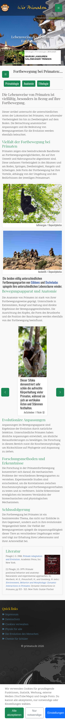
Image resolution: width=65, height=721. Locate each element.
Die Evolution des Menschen (20, 634)
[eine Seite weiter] (60, 392)
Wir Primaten (32, 8)
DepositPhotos (56, 18)
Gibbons (35, 282)
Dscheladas (51, 282)
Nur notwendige (34, 712)
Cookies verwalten (15, 624)
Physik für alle (12, 629)
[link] (43, 412)
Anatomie (29, 83)
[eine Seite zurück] (5, 392)
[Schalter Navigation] (58, 8)
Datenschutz (11, 619)
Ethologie (44, 83)
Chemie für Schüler (15, 639)
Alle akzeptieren (14, 712)
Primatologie (12, 83)
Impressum (10, 614)
